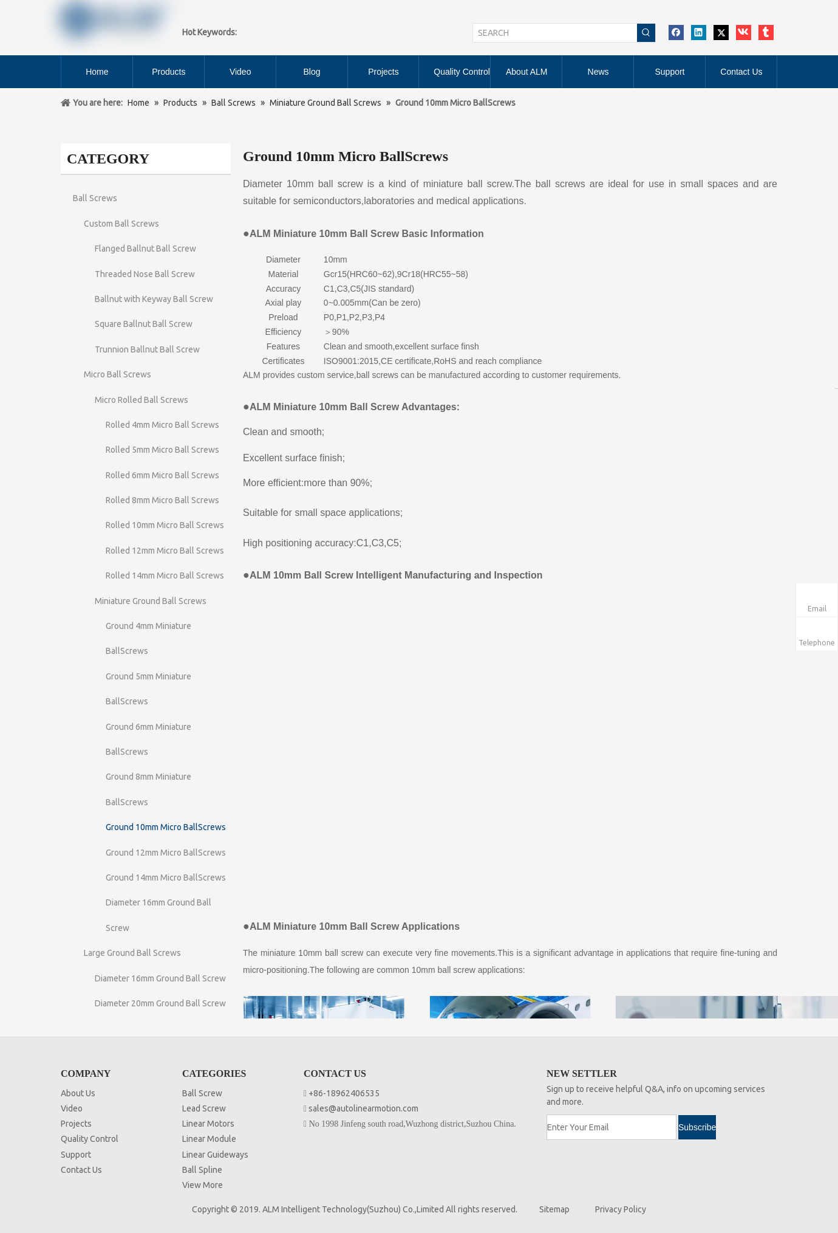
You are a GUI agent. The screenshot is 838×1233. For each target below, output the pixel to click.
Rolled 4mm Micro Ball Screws (162, 425)
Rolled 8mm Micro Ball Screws (162, 500)
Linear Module (209, 1139)
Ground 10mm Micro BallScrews (166, 827)
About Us (78, 1093)
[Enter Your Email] (611, 1127)
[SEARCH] (555, 33)
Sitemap (554, 1209)
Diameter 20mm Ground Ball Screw (160, 1003)
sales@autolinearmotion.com (363, 1108)
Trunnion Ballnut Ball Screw (147, 349)
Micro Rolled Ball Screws (141, 400)
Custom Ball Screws (121, 223)
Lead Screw (204, 1108)
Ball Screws (95, 198)
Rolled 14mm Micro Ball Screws (165, 575)
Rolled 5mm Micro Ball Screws (162, 450)
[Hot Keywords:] (646, 33)
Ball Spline (202, 1170)
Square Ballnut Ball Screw (143, 324)
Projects (76, 1123)
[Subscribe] (697, 1127)
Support (76, 1154)
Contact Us (81, 1170)
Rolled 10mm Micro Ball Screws (165, 525)
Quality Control (89, 1139)
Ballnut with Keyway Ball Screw (154, 299)
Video (72, 1108)
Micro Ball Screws (117, 374)
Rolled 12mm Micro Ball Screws (165, 550)
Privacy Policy (620, 1209)
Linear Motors (208, 1123)
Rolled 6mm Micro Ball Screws (162, 475)
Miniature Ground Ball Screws (150, 601)
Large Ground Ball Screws (132, 953)
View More (202, 1185)
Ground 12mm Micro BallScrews (166, 852)
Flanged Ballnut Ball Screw (145, 248)
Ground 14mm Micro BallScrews (166, 877)
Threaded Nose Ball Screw (145, 274)
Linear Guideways (215, 1154)
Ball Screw (202, 1093)
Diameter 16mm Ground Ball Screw (160, 978)
